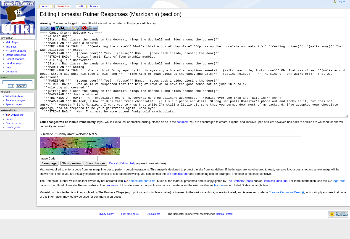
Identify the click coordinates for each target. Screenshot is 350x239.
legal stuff (339, 198)
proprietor (111, 202)
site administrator (177, 191)
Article (46, 6)
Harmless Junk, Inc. (275, 198)
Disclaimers (153, 231)
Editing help (127, 180)
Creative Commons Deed (284, 209)
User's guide (12, 127)
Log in (341, 1)
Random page (13, 63)
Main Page (11, 42)
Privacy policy (106, 231)
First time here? (130, 231)
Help (8, 67)
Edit (81, 6)
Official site (17, 114)
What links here (14, 96)
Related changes (15, 100)
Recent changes (14, 59)
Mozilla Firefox (224, 231)
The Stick (10, 46)
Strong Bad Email (15, 54)
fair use (219, 202)
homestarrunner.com (142, 198)
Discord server (13, 123)
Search (5, 77)
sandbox (182, 139)
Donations (11, 71)
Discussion (63, 6)
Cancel (113, 180)
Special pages (13, 104)
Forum (9, 119)
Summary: (46, 151)
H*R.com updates (15, 50)
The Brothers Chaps (240, 198)
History (94, 6)
